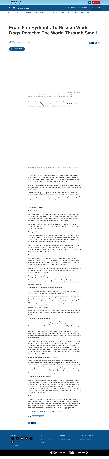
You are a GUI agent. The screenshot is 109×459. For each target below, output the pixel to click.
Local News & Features (41, 15)
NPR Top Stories (37, 420)
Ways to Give (85, 15)
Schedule (56, 15)
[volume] (14, 11)
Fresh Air (57, 415)
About (10, 15)
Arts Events (66, 15)
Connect (18, 15)
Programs (27, 15)
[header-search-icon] (89, 4)
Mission (42, 439)
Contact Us (62, 439)
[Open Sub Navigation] (12, 15)
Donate (97, 4)
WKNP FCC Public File (85, 442)
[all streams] (96, 11)
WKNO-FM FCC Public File (86, 439)
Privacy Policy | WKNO (45, 442)
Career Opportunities (65, 442)
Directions (42, 446)
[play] (9, 11)
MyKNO (76, 15)
